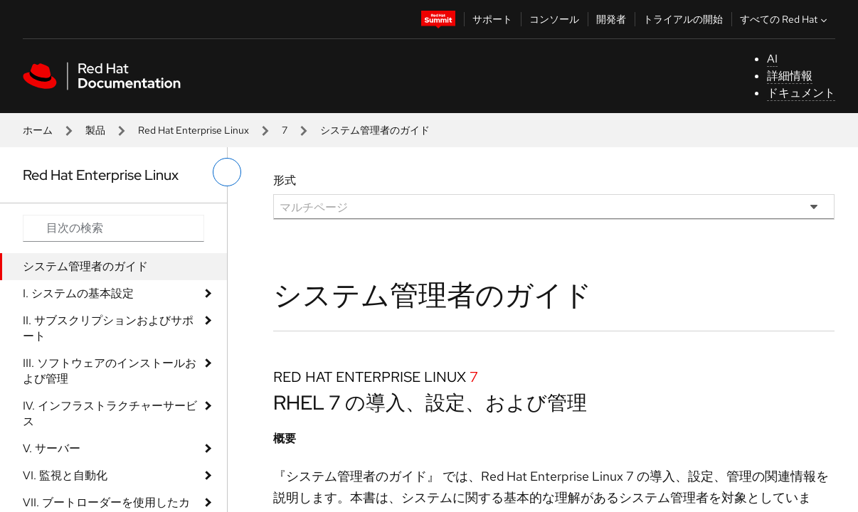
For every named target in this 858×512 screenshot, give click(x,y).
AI (772, 58)
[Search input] (113, 228)
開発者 (611, 19)
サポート (492, 19)
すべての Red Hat (785, 19)
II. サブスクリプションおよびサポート (108, 328)
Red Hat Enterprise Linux (193, 130)
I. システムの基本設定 (78, 293)
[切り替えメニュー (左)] (227, 172)
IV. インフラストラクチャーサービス (110, 413)
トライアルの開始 (683, 19)
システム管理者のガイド (85, 266)
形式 (284, 180)
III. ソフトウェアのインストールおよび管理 (109, 371)
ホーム (38, 130)
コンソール (554, 19)
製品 (95, 130)
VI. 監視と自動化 (65, 475)
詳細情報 (789, 75)
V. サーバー (51, 448)
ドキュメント (801, 92)
